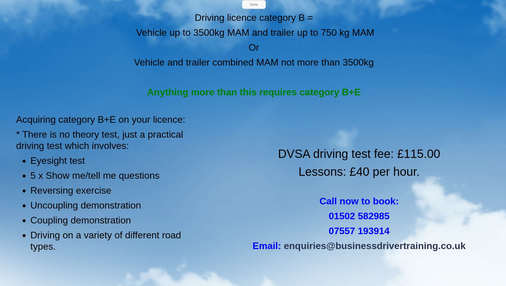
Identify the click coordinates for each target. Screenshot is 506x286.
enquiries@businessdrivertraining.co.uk (375, 245)
